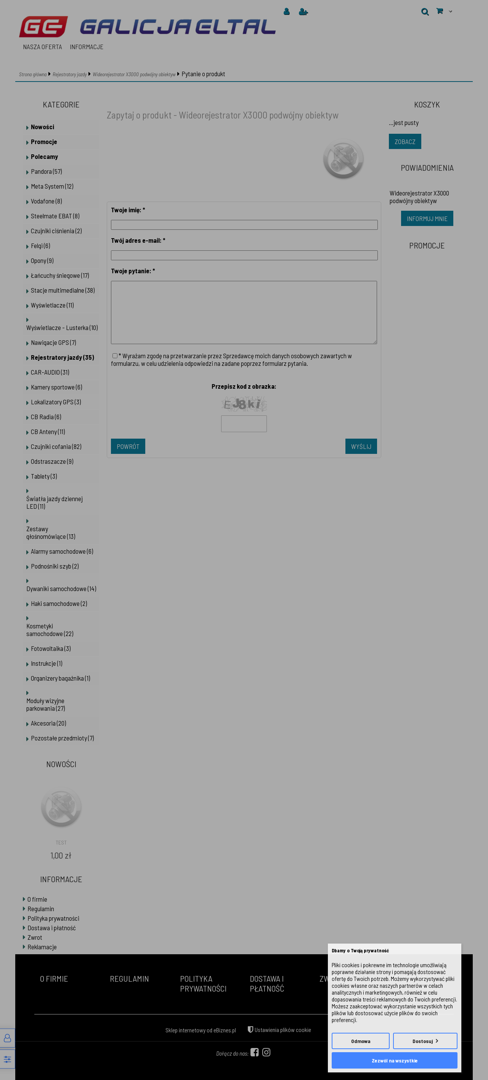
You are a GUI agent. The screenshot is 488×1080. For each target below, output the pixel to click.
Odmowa (360, 1041)
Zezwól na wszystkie (395, 1060)
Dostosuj (423, 1041)
